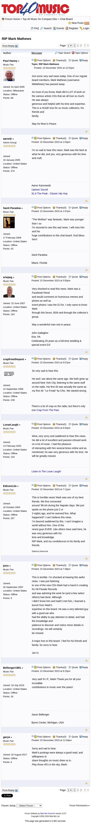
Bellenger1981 (13, 667)
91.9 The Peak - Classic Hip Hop (49, 193)
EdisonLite (11, 485)
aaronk (8, 138)
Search (46, 28)
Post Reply (10, 45)
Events (58, 28)
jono (7, 565)
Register (73, 28)
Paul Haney (11, 60)
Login (86, 28)
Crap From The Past (47, 410)
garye (7, 737)
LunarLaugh (11, 424)
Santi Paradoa (13, 207)
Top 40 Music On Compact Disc (40, 19)
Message (37, 53)
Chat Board (66, 19)
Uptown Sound (40, 189)
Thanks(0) (59, 60)
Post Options (42, 60)
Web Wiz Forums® (47, 813)
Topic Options (80, 53)
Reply (85, 60)
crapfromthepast (14, 359)
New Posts (78, 23)
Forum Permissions (79, 805)
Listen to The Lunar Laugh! (46, 471)
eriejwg (8, 277)
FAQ (36, 28)
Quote (75, 60)
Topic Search (63, 53)
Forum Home (12, 19)
